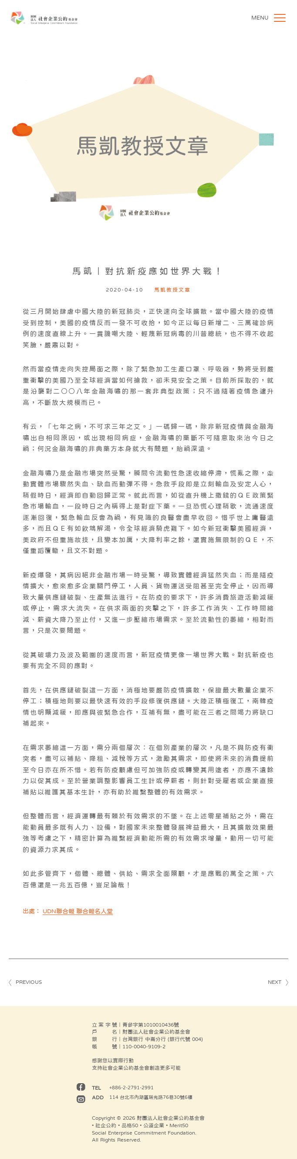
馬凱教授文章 (172, 289)
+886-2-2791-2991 (131, 1087)
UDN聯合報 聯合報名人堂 (78, 911)
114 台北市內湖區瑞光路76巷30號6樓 (150, 1097)
